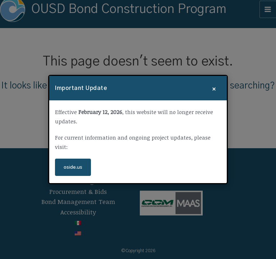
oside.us (73, 167)
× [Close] (214, 88)
